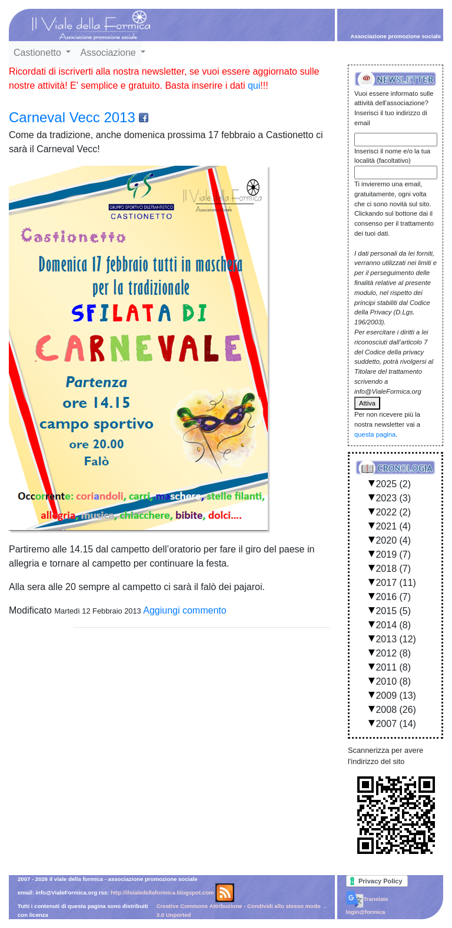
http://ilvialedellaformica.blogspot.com (162, 892)
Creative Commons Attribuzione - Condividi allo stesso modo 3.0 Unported (239, 910)
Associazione (109, 53)
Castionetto (39, 53)
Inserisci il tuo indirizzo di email (390, 117)
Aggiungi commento (184, 610)
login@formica (365, 912)
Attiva (367, 403)
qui (254, 86)
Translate (367, 899)
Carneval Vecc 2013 (72, 117)
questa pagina (375, 434)
